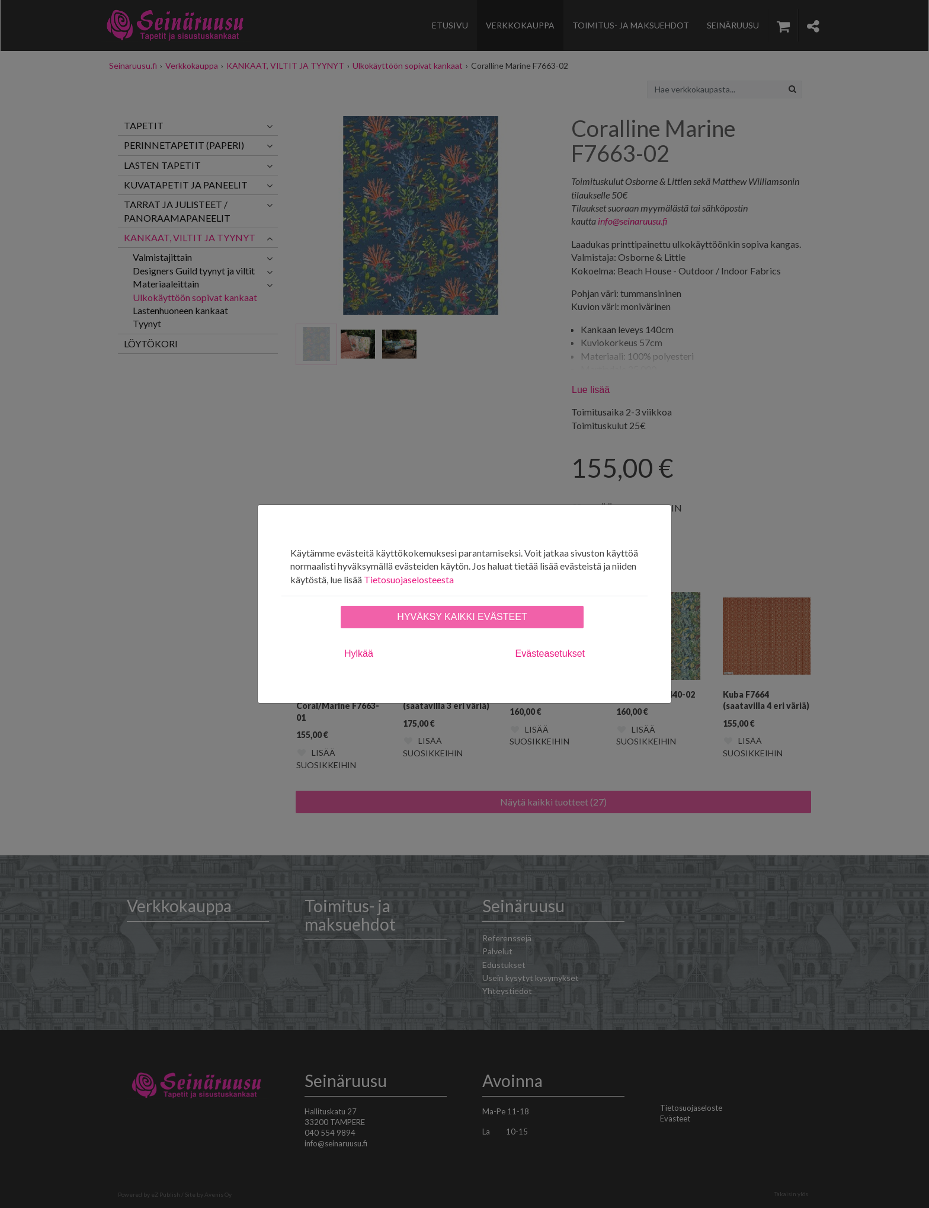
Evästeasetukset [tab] (550, 653)
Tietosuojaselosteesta (409, 579)
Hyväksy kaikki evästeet (462, 617)
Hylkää (358, 653)
